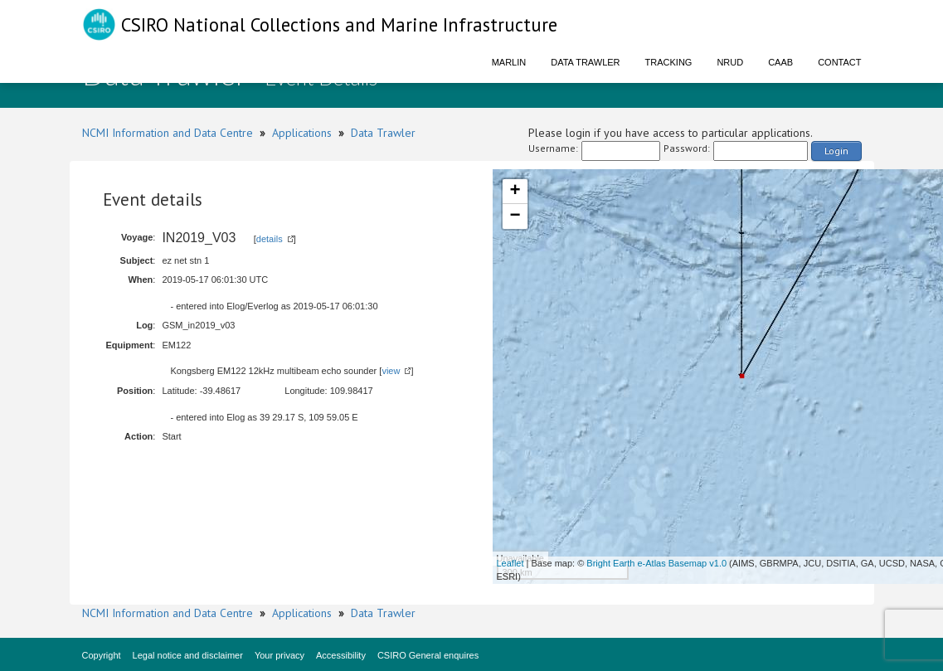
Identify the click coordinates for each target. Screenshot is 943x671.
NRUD (730, 62)
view (391, 371)
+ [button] (514, 191)
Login (836, 150)
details (269, 239)
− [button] (514, 216)
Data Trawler (585, 62)
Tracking (669, 62)
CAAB (780, 62)
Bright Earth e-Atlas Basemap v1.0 (656, 563)
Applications (302, 132)
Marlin (509, 62)
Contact (839, 62)
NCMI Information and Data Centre (167, 132)
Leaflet (510, 563)
